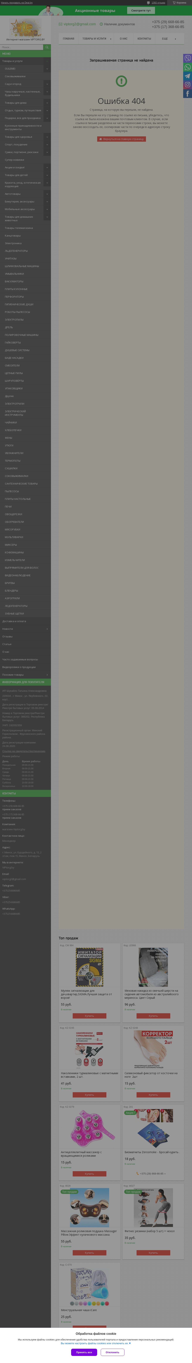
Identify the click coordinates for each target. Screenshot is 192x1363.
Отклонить (113, 1352)
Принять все (84, 1352)
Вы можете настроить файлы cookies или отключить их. (95, 1343)
